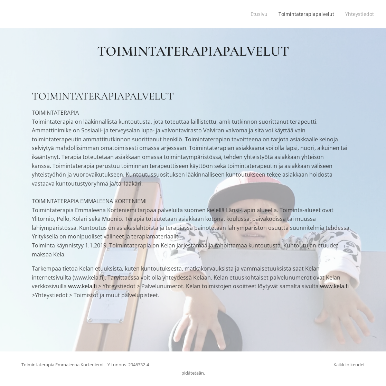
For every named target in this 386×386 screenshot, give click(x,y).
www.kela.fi (82, 286)
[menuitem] (255, 14)
